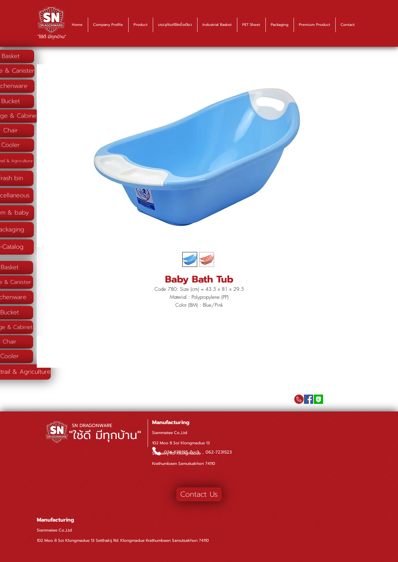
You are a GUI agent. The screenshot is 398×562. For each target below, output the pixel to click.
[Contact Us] (199, 494)
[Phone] (156, 451)
